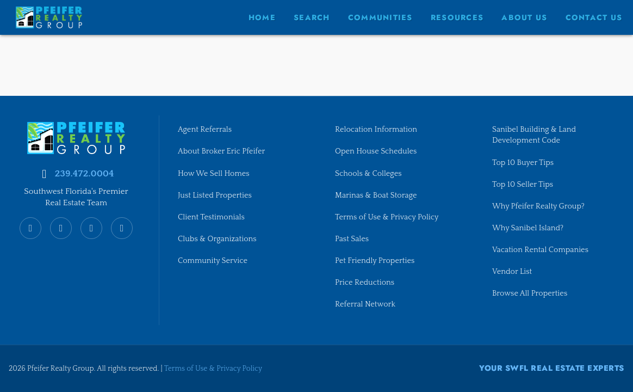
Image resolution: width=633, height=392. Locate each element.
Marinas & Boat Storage (376, 195)
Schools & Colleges (368, 173)
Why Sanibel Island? (528, 228)
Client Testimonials (211, 217)
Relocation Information (376, 129)
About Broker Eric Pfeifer (221, 151)
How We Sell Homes (214, 173)
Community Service (212, 260)
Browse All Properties (529, 293)
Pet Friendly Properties (375, 260)
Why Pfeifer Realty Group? (538, 206)
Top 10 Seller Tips (522, 184)
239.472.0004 (84, 173)
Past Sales (352, 239)
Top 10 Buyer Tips (523, 162)
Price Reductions (364, 282)
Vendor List (512, 271)
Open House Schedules (376, 151)
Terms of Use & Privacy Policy (387, 217)
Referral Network (365, 304)
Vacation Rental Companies (540, 250)
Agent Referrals (205, 129)
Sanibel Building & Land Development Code (534, 135)
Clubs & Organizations (217, 239)
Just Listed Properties (215, 195)
